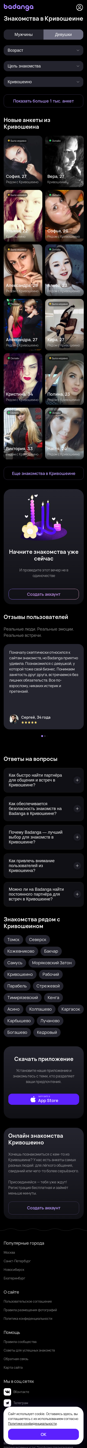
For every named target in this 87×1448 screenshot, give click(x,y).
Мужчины (24, 34)
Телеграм (16, 1403)
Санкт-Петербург (17, 1261)
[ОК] (43, 1434)
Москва (9, 1252)
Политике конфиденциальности (32, 1423)
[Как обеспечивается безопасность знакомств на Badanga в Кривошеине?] (44, 808)
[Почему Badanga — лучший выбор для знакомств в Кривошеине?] (44, 837)
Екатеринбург (14, 1278)
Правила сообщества (20, 1341)
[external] (43, 1099)
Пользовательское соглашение (28, 1301)
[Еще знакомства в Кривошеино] (44, 473)
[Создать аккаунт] (43, 594)
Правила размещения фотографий (30, 1310)
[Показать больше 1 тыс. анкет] (43, 100)
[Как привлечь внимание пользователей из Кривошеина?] (44, 865)
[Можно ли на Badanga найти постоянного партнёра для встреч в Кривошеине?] (44, 894)
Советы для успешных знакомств (29, 1350)
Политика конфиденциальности (28, 1318)
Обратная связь (16, 1359)
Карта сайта (13, 1367)
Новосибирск (14, 1269)
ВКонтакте (16, 1392)
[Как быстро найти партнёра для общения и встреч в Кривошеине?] (44, 780)
